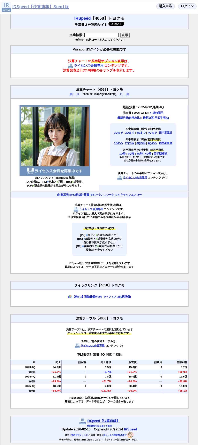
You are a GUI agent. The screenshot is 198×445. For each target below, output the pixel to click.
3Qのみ (141, 143)
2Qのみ (129, 143)
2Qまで (129, 132)
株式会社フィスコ (79, 435)
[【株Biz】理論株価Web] (85, 296)
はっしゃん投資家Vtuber (115, 435)
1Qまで (118, 132)
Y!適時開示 (156, 112)
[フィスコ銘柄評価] (117, 296)
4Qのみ (152, 143)
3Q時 (140, 153)
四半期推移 (160, 153)
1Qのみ (118, 143)
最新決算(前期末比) (129, 117)
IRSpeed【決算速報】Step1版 (40, 7)
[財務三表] (63, 194)
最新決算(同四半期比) (156, 117)
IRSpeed (82, 18)
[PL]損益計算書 (79, 194)
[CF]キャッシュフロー (128, 194)
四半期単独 (165, 143)
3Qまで (141, 132)
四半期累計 (165, 132)
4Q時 (148, 153)
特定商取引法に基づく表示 (99, 426)
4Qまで (152, 132)
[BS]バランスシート (102, 194)
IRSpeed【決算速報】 (103, 421)
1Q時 (122, 153)
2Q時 (131, 153)
